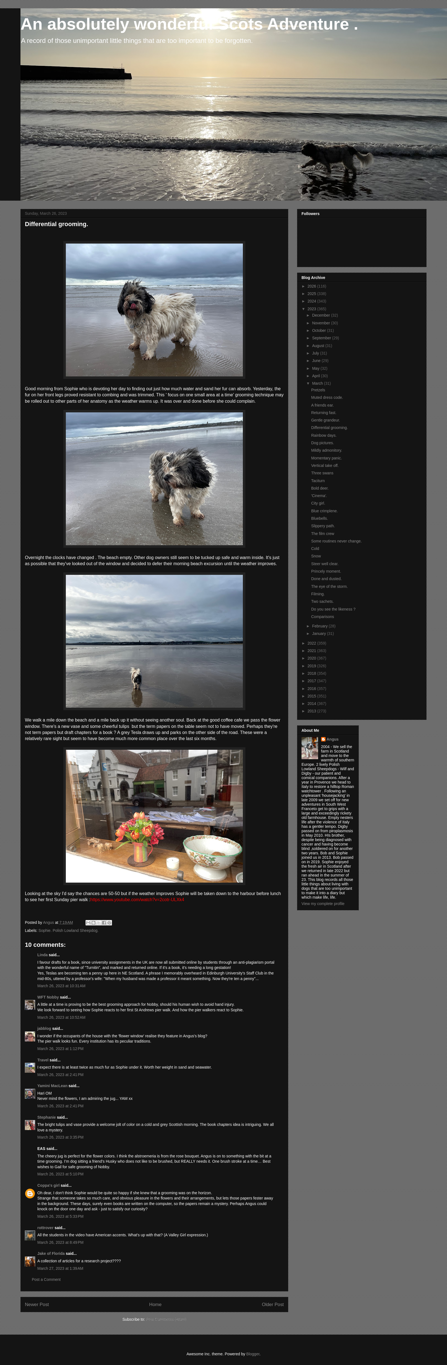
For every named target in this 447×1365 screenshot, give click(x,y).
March (318, 383)
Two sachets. (322, 601)
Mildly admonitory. (326, 450)
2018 (312, 673)
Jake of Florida (51, 1253)
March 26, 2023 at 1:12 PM (60, 1048)
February (320, 626)
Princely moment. (326, 571)
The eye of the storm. (329, 586)
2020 (312, 658)
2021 (312, 650)
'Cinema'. (319, 495)
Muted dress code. (327, 397)
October (319, 330)
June (316, 360)
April (316, 376)
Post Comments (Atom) (166, 1319)
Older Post (273, 1304)
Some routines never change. (336, 541)
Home (155, 1304)
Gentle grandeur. (325, 420)
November (321, 323)
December (321, 315)
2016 (312, 688)
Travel (42, 1060)
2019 (312, 666)
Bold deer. (320, 488)
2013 (312, 711)
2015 (312, 696)
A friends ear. (322, 405)
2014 (312, 703)
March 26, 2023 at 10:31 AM (61, 986)
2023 (312, 309)
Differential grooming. (329, 427)
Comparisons (322, 616)
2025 (312, 293)
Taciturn (318, 481)
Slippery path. (323, 526)
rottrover (45, 1228)
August (318, 345)
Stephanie (46, 1117)
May (316, 368)
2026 (312, 286)
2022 (312, 643)
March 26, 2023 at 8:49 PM (60, 1242)
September (322, 338)
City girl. (318, 503)
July (316, 353)
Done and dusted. (326, 578)
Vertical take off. (325, 465)
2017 (312, 681)
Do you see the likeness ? (333, 609)
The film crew (322, 533)
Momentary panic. (326, 458)
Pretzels (318, 390)
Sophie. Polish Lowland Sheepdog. (68, 930)
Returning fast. (323, 412)
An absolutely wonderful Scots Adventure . (189, 24)
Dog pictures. (322, 443)
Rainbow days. (324, 435)
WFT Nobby (48, 997)
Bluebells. (319, 518)
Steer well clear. (325, 564)
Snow (316, 556)
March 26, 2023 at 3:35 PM (60, 1137)
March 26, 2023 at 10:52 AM (61, 1017)
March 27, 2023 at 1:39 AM (60, 1268)
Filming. (318, 594)
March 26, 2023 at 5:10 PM (60, 1174)
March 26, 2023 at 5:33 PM (60, 1216)
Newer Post (37, 1304)
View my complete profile (323, 903)
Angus (333, 739)
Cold (315, 548)
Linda (42, 955)
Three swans (322, 473)
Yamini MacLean (52, 1086)
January (319, 633)
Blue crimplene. (324, 511)
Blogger (252, 1354)
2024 (312, 301)
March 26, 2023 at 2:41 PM (60, 1074)
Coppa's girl (48, 1185)
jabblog (44, 1028)
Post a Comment (46, 1279)
